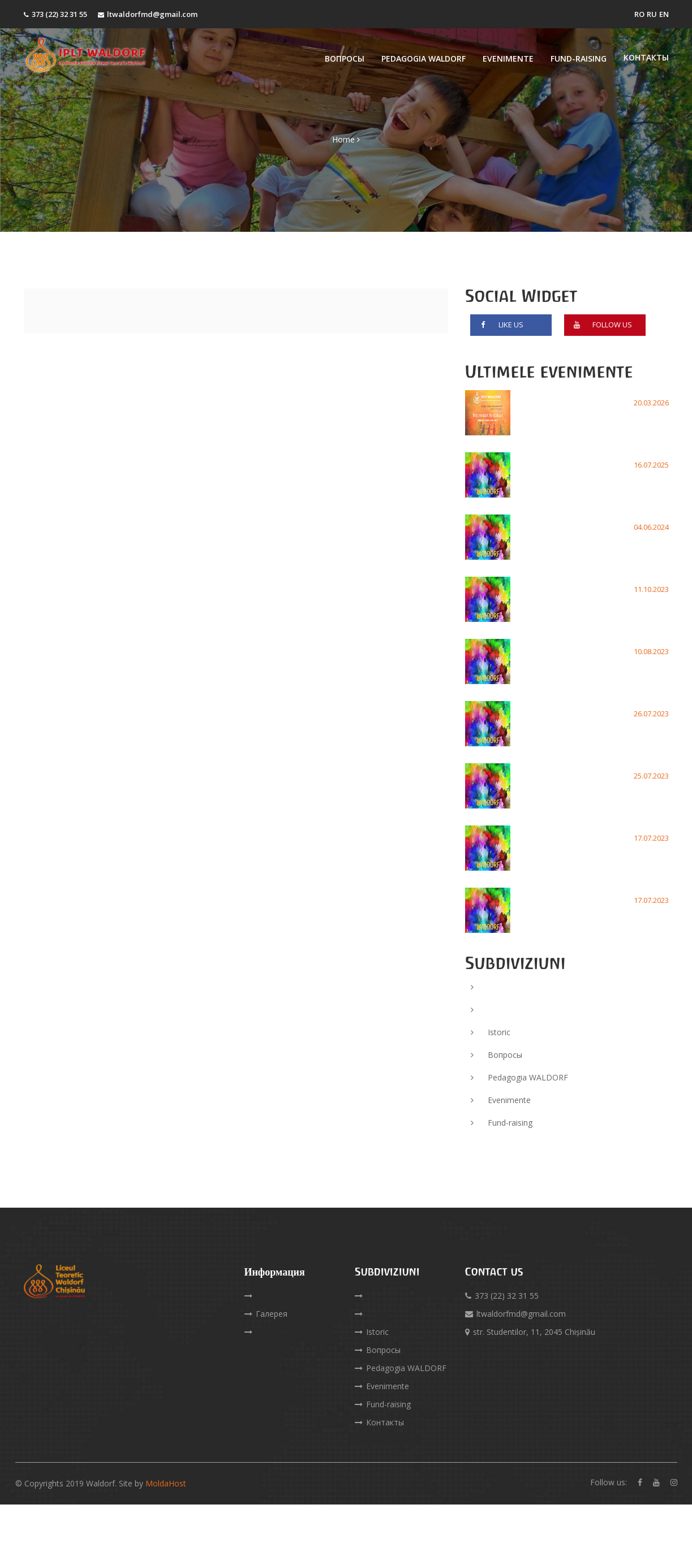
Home (343, 167)
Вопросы (344, 58)
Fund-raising (579, 58)
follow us (601, 327)
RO (639, 14)
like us (499, 327)
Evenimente (508, 58)
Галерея (265, 1313)
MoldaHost (165, 1483)
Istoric (490, 1032)
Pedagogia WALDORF (423, 58)
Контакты (646, 57)
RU (652, 14)
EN (664, 14)
